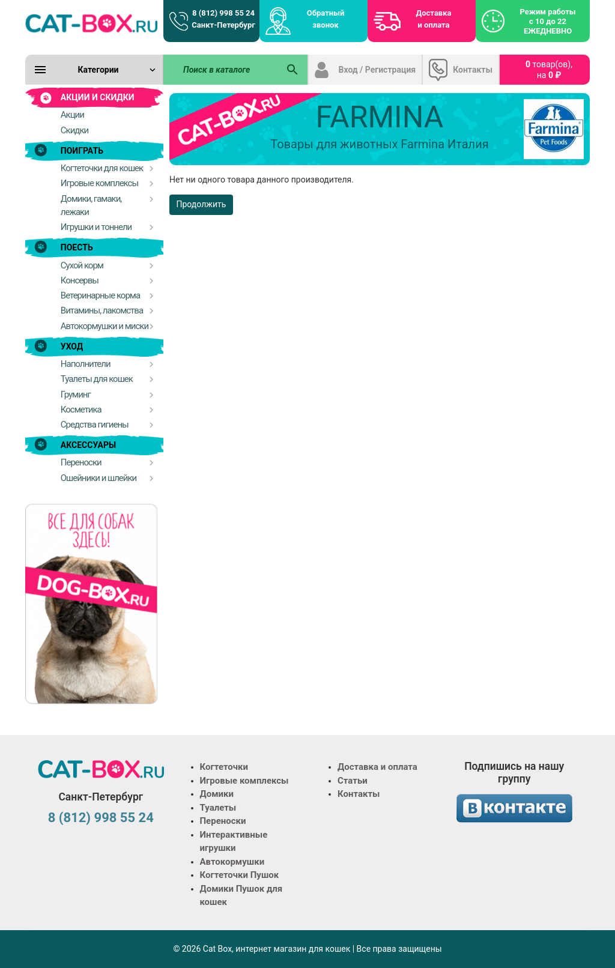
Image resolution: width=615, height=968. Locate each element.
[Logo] (91, 23)
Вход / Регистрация (377, 69)
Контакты (472, 69)
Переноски (223, 820)
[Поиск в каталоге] (221, 70)
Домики (217, 793)
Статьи (353, 780)
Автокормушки (232, 861)
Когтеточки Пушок (239, 875)
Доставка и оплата (434, 18)
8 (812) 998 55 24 (101, 817)
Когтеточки (224, 766)
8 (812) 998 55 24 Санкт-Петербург (223, 18)
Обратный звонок (326, 18)
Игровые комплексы (244, 780)
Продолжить (201, 204)
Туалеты (218, 807)
